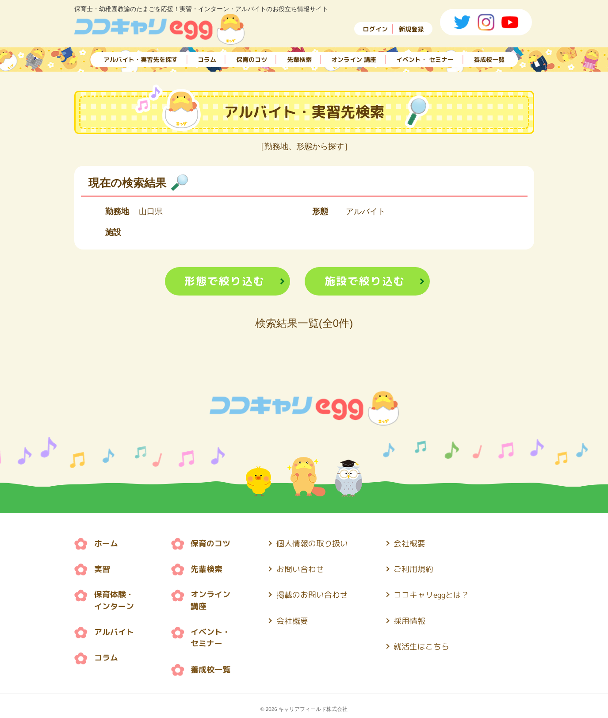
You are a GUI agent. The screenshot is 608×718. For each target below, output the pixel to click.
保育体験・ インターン (114, 599)
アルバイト (114, 631)
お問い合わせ (300, 568)
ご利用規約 (414, 568)
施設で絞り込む (365, 281)
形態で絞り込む (224, 281)
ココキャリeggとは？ (432, 593)
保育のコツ (251, 58)
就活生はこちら (422, 644)
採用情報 (410, 619)
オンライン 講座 (353, 58)
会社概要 (292, 619)
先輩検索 (299, 58)
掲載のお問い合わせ (312, 593)
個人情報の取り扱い (312, 543)
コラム (207, 58)
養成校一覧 (489, 58)
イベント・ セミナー (425, 58)
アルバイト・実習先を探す (140, 58)
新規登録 (411, 29)
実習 (102, 568)
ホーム (106, 543)
